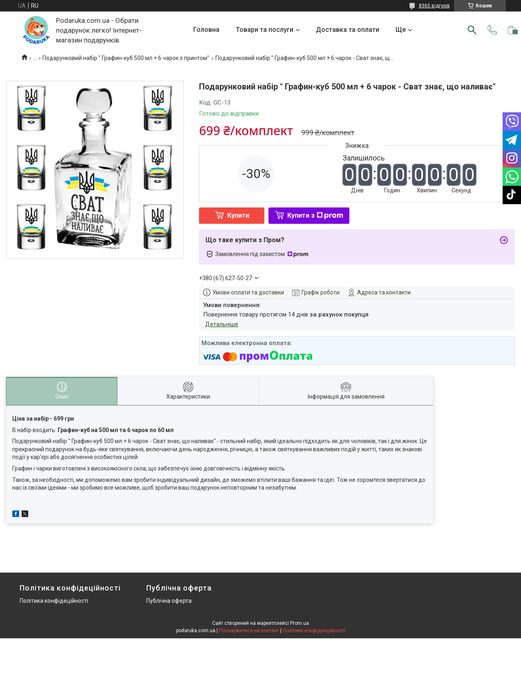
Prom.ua (299, 623)
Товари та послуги (264, 29)
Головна (206, 29)
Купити (238, 215)
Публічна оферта (169, 600)
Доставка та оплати (347, 29)
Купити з (315, 215)
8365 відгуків (434, 6)
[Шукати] (472, 30)
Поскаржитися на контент (249, 630)
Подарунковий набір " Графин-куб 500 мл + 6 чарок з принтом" (125, 58)
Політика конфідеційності (54, 600)
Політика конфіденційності (314, 630)
